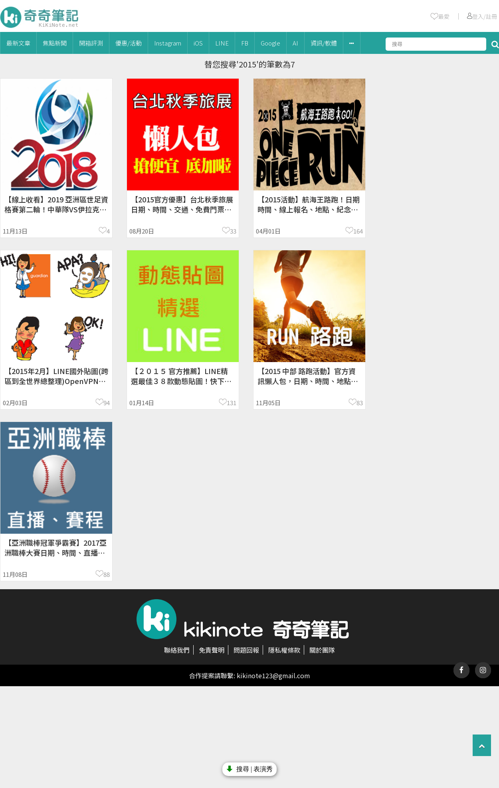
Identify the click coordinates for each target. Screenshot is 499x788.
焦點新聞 (55, 43)
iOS (198, 43)
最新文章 (18, 43)
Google (270, 43)
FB (244, 43)
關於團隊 (322, 650)
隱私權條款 (284, 650)
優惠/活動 (128, 43)
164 (358, 231)
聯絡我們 (177, 650)
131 (231, 402)
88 (106, 574)
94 (106, 402)
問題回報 (246, 650)
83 (359, 402)
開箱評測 (91, 43)
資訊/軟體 (324, 43)
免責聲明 (211, 650)
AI (295, 43)
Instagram (167, 43)
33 (233, 231)
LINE (222, 43)
